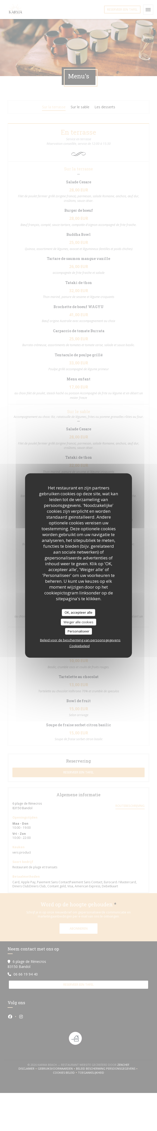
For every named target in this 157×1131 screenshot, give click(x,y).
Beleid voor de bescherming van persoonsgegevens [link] (80, 640)
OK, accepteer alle (78, 612)
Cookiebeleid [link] (79, 645)
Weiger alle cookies (78, 622)
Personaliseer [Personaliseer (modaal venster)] (78, 631)
